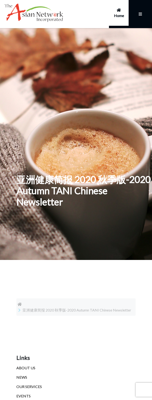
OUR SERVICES (29, 386)
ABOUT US (25, 368)
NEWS (21, 377)
